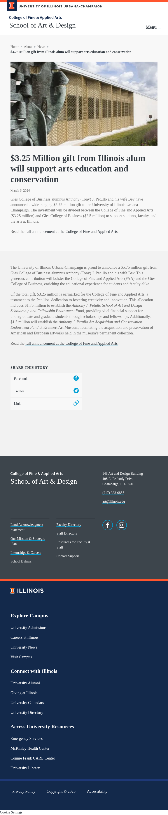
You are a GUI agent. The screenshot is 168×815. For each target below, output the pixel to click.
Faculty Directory (68, 524)
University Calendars (27, 703)
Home (14, 46)
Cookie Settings (11, 812)
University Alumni (25, 683)
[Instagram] (121, 525)
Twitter (46, 391)
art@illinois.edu (113, 501)
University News (23, 647)
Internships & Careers (25, 552)
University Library (25, 768)
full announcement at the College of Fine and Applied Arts (71, 231)
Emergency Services (26, 738)
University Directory (26, 712)
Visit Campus (21, 657)
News (41, 46)
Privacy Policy (23, 791)
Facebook (46, 378)
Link (46, 403)
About (28, 46)
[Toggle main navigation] (153, 27)
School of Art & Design (42, 25)
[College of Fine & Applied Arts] (53, 18)
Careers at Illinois (24, 637)
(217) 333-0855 (113, 493)
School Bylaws (21, 561)
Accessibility (97, 791)
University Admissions (28, 627)
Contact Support (67, 556)
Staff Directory (66, 533)
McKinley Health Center (29, 748)
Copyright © (61, 791)
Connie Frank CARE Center (32, 758)
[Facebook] (107, 525)
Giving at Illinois (23, 693)
